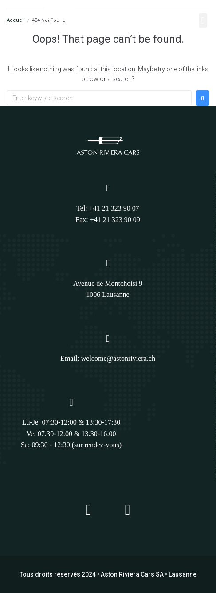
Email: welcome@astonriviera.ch (107, 358)
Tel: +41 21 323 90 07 (107, 208)
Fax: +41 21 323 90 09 (107, 219)
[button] (203, 20)
